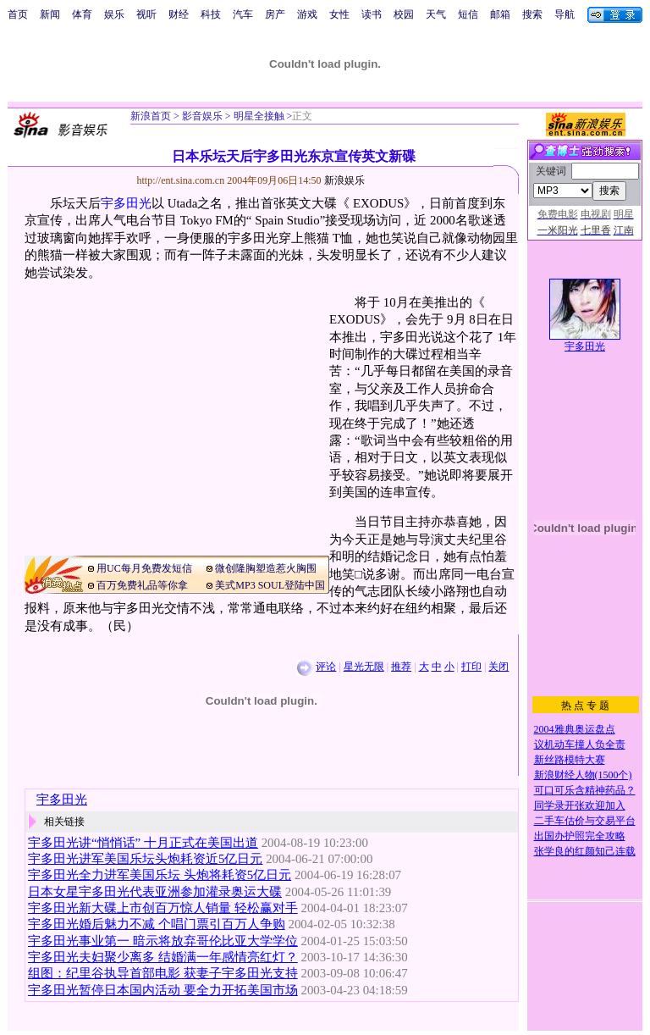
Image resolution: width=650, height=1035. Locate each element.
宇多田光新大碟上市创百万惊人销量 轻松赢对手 (163, 908)
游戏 (307, 14)
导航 (564, 14)
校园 (404, 14)
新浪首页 (150, 116)
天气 (436, 14)
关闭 (498, 666)
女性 (339, 14)
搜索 (532, 14)
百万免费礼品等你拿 (142, 585)
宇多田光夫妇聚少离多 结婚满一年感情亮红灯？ (163, 957)
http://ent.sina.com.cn (182, 180)
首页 (18, 14)
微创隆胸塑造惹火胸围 (266, 568)
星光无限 (364, 666)
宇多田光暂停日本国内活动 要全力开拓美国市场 (163, 990)
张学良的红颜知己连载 (585, 851)
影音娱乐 (202, 116)
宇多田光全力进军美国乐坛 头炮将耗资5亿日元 (159, 875)
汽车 (243, 14)
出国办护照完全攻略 (579, 836)
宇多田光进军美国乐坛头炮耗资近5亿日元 (145, 859)
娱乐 (114, 14)
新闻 (50, 14)
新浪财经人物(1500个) (583, 775)
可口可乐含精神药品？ (585, 790)
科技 (211, 14)
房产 (275, 14)
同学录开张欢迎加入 (579, 805)
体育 (82, 14)
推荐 (401, 666)
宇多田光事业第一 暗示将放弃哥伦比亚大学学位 (163, 941)
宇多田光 (126, 203)
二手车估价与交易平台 (585, 821)
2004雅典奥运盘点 (574, 729)
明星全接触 (257, 116)
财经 (178, 14)
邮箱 (500, 14)
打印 (471, 666)
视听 (146, 14)
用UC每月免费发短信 (144, 568)
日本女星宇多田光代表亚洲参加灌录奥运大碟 (155, 892)
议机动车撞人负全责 (579, 744)
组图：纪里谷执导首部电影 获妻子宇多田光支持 (163, 973)
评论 (326, 666)
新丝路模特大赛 (569, 760)
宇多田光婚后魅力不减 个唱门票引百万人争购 (156, 924)
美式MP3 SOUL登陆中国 (270, 585)
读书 (371, 14)
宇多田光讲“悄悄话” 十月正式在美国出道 (143, 843)
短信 (468, 14)
